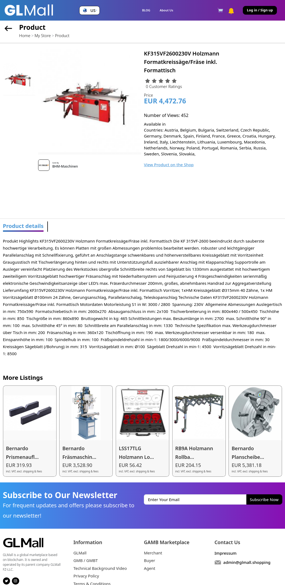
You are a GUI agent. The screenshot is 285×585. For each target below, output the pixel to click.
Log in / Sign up (260, 10)
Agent (149, 568)
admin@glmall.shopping (247, 562)
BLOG (146, 10)
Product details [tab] (23, 226)
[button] (89, 10)
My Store (43, 35)
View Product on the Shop (169, 164)
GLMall (80, 552)
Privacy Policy (86, 576)
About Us (166, 10)
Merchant (153, 552)
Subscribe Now (264, 499)
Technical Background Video (100, 568)
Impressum (225, 553)
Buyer (149, 560)
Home (24, 35)
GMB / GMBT (85, 560)
